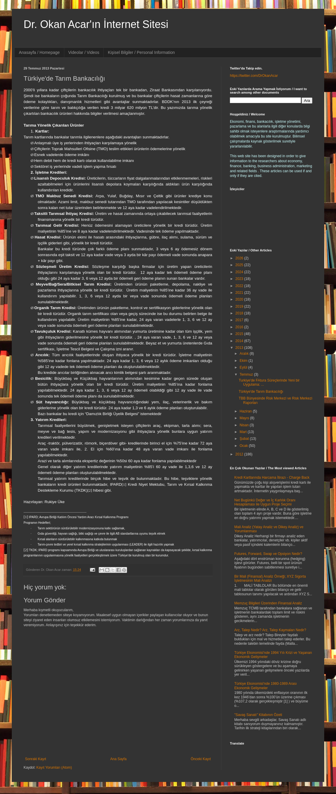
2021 (239, 293)
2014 (239, 341)
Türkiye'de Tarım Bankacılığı (261, 391)
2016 (239, 327)
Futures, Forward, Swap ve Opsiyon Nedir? (268, 554)
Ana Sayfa (118, 759)
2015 (239, 334)
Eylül (244, 367)
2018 (239, 313)
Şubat (245, 439)
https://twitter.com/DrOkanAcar (254, 76)
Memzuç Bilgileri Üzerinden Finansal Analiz (268, 603)
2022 (239, 286)
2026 (239, 258)
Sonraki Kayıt (35, 759)
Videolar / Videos (83, 52)
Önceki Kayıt (201, 759)
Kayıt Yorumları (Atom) (54, 767)
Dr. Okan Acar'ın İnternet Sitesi (96, 24)
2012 (239, 454)
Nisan (245, 425)
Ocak (244, 446)
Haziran (246, 411)
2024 (239, 272)
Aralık (245, 354)
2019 (239, 306)
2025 (239, 265)
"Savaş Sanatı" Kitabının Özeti (258, 715)
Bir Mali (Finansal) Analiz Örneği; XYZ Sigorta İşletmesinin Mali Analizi (270, 578)
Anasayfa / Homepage (39, 52)
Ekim (244, 361)
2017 (239, 320)
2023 (239, 279)
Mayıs (245, 418)
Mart (244, 432)
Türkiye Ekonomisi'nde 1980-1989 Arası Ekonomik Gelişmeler (265, 686)
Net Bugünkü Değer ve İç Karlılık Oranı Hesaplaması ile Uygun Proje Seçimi (264, 502)
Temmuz (247, 374)
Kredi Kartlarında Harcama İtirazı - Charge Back (271, 477)
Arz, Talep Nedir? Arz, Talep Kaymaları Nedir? (270, 630)
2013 (239, 348)
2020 (239, 299)
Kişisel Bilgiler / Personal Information (141, 52)
